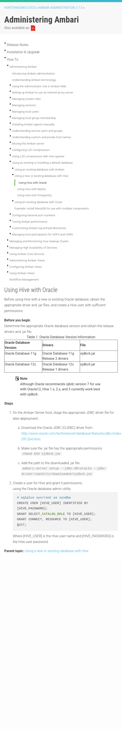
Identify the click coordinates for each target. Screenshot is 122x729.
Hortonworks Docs (20, 8)
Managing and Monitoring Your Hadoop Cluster (39, 241)
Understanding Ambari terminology (34, 80)
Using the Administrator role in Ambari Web (39, 86)
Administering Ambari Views (27, 260)
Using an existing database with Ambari (39, 169)
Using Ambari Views (22, 273)
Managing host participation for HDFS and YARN (42, 234)
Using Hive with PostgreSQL (34, 195)
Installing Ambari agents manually (33, 124)
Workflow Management (24, 279)
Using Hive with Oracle (33, 182)
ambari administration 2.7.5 (60, 8)
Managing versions (24, 105)
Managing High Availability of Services (33, 247)
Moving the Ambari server (28, 143)
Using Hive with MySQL (31, 189)
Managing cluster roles (26, 98)
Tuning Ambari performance (29, 221)
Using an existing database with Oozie (38, 202)
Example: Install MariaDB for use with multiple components (52, 208)
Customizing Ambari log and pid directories (39, 228)
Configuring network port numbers (33, 215)
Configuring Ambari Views (25, 266)
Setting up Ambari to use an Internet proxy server (42, 92)
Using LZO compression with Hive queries (38, 156)
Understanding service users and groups (37, 130)
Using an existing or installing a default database (42, 162)
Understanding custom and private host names (41, 137)
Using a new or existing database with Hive (41, 176)
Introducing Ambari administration (33, 73)
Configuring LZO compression (30, 150)
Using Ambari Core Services (26, 254)
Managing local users (25, 111)
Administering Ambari (23, 66)
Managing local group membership (34, 118)
